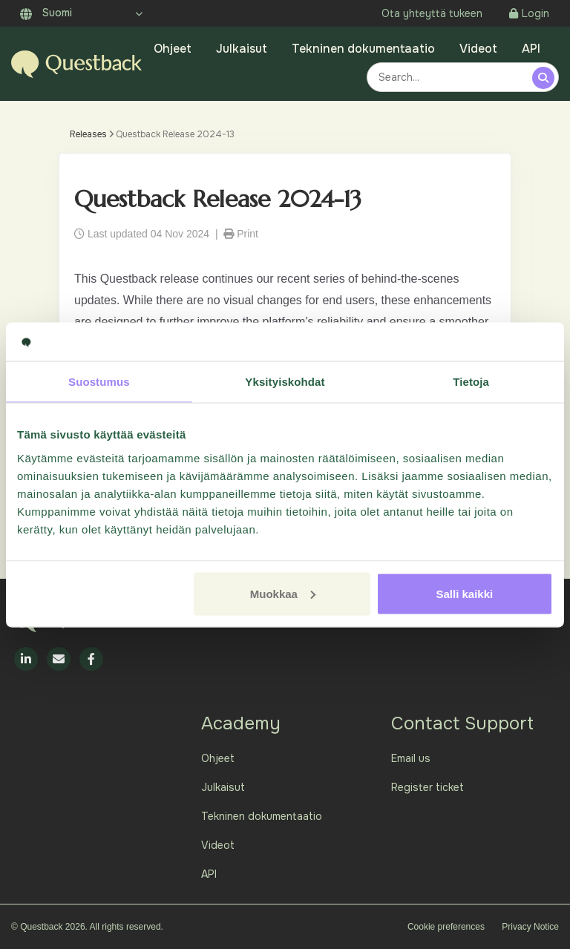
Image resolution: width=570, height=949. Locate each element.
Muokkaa (282, 593)
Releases (88, 134)
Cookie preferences (446, 927)
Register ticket (427, 787)
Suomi (46, 12)
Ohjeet (172, 48)
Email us (410, 758)
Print (240, 234)
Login (529, 13)
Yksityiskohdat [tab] (284, 381)
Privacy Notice (530, 927)
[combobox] (451, 77)
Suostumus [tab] (99, 381)
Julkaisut (241, 48)
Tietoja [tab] (471, 381)
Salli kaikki (465, 593)
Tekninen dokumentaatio (363, 48)
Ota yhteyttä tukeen (431, 13)
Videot (478, 48)
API (531, 48)
